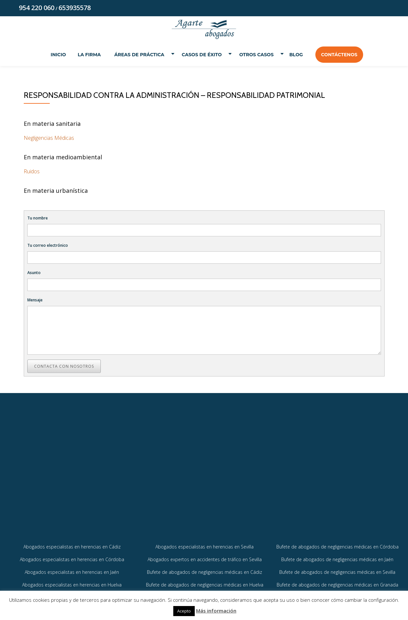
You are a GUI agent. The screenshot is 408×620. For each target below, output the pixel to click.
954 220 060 (36, 7)
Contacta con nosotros (64, 367)
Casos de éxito (201, 55)
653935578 (75, 7)
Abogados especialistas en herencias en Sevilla (204, 556)
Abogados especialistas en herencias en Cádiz (72, 556)
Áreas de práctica (136, 55)
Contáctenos (343, 55)
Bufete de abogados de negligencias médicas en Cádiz (204, 582)
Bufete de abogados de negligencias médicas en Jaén (337, 569)
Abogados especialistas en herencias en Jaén (72, 582)
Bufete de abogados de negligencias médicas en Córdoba (337, 556)
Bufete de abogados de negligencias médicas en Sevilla (337, 582)
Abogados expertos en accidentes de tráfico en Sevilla (205, 569)
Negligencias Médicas (49, 138)
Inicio (54, 55)
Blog (300, 55)
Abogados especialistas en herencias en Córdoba (72, 569)
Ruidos (32, 172)
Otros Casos (259, 55)
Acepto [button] (184, 611)
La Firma (85, 55)
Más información (216, 610)
